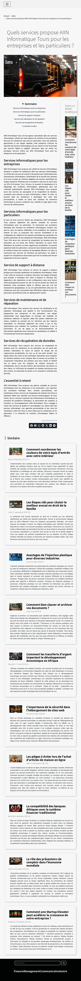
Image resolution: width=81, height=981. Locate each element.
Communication (50, 971)
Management (32, 971)
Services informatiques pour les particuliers (29, 112)
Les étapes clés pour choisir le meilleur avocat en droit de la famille (46, 505)
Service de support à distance (29, 115)
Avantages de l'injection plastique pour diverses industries (70, 246)
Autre (14, 16)
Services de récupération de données (29, 123)
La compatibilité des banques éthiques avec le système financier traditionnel (46, 809)
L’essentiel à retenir (29, 126)
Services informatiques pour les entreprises (29, 108)
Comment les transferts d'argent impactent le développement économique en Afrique (49, 657)
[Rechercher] (37, 963)
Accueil (6, 16)
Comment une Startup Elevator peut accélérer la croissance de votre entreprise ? (47, 915)
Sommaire (31, 104)
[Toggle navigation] (7, 4)
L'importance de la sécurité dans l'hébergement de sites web (48, 708)
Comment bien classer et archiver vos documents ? (70, 289)
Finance (19, 971)
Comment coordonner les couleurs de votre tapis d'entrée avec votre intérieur (71, 148)
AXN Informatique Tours (16, 184)
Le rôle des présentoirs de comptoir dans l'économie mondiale (43, 862)
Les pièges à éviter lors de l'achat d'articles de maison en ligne (48, 758)
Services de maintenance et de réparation (29, 119)
